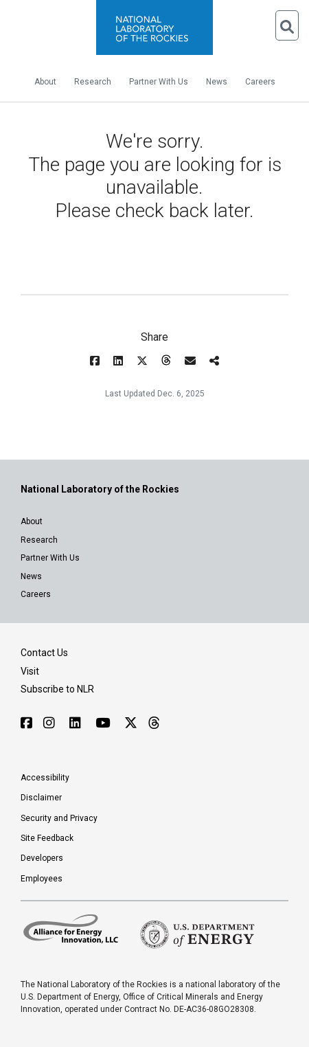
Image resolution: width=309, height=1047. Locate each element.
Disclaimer (41, 797)
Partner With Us (158, 82)
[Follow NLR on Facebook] (26, 723)
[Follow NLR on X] (130, 723)
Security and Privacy (59, 818)
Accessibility (45, 778)
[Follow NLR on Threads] (153, 723)
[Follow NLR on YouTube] (104, 723)
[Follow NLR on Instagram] (50, 723)
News (216, 82)
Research (92, 82)
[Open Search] (287, 25)
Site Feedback (47, 838)
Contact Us (44, 652)
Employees (41, 878)
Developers (42, 858)
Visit (30, 671)
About (45, 82)
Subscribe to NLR (57, 689)
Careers (260, 82)
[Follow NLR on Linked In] (76, 723)
